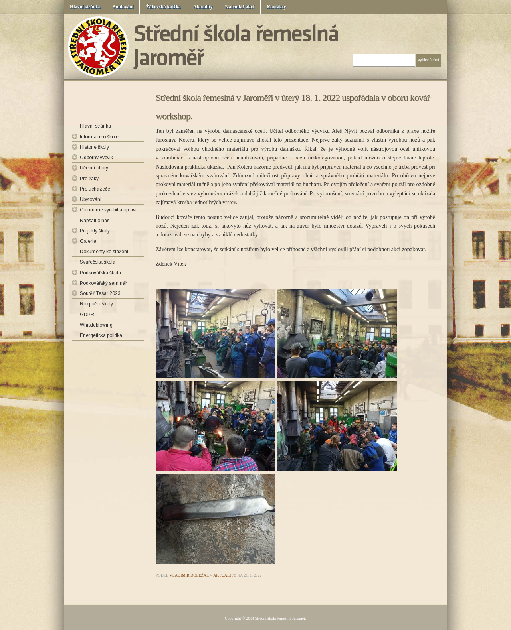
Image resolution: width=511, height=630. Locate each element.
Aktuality (203, 7)
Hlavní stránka (85, 7)
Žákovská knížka (163, 7)
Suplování (123, 7)
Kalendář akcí (239, 7)
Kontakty (276, 7)
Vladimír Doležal (189, 575)
